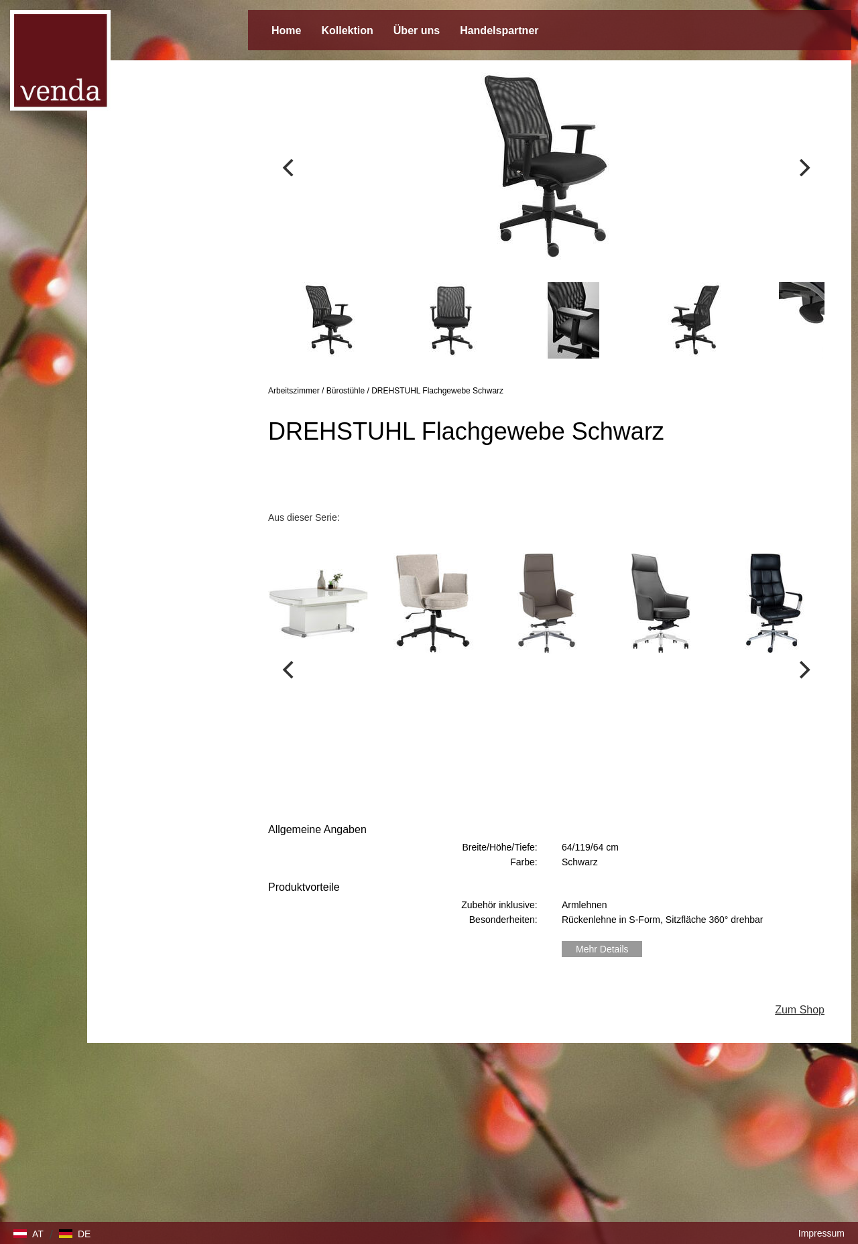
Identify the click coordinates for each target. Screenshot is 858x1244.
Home (286, 30)
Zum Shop (799, 1009)
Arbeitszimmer (294, 390)
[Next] (803, 167)
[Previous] (289, 167)
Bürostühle (345, 390)
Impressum (821, 1233)
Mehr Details (602, 949)
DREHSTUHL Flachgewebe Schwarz (437, 390)
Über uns (416, 30)
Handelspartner (499, 30)
